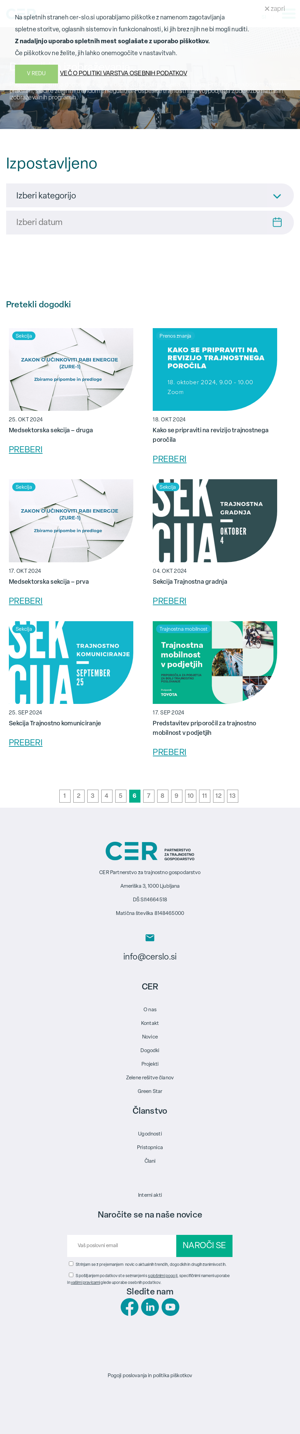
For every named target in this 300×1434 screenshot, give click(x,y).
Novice (150, 1037)
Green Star (150, 1091)
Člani (150, 1161)
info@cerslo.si (150, 957)
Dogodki (149, 1050)
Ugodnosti (150, 1134)
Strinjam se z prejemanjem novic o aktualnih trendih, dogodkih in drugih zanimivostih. (151, 1265)
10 (191, 796)
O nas (150, 1010)
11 (204, 796)
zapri (275, 9)
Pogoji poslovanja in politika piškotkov (150, 1376)
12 (218, 796)
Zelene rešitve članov (150, 1078)
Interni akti (150, 1195)
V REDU (36, 74)
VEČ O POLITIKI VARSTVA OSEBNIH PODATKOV (123, 73)
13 (232, 796)
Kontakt (150, 1023)
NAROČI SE (204, 1246)
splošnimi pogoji (162, 1276)
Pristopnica (150, 1147)
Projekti (150, 1064)
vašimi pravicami (85, 1283)
